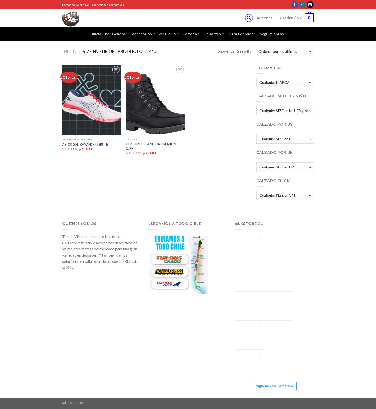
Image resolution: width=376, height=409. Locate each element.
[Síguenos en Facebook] (294, 4)
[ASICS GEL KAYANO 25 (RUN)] (91, 100)
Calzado (191, 33)
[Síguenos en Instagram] (302, 4)
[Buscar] (249, 18)
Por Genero (117, 33)
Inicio (96, 33)
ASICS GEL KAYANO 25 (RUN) (85, 144)
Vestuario (168, 33)
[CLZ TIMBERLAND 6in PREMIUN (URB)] (155, 100)
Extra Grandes (241, 33)
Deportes (214, 33)
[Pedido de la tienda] (285, 51)
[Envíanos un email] (310, 4)
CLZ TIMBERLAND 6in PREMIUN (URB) (151, 146)
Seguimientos (272, 33)
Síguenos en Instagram (274, 386)
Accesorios (143, 33)
